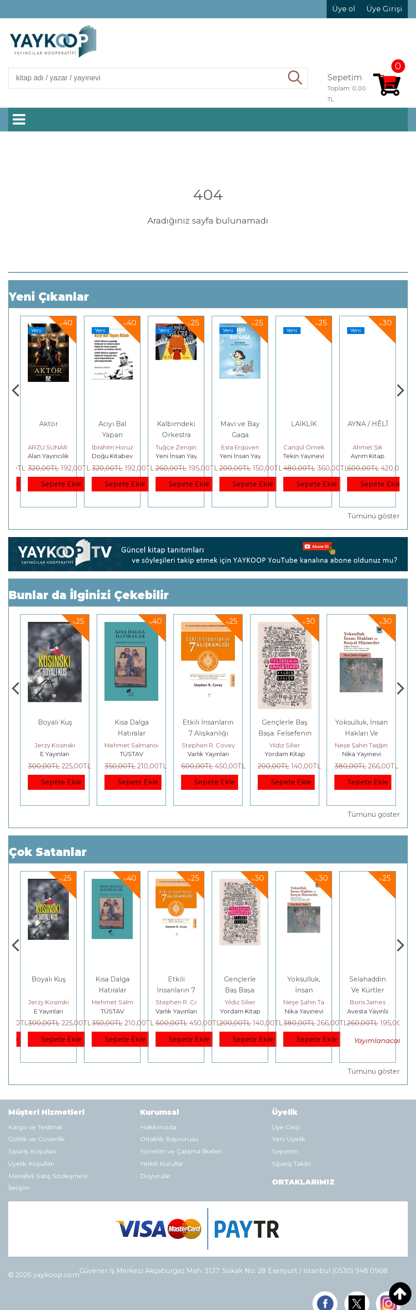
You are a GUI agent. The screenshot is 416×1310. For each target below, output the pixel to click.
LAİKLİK (367, 424)
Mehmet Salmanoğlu (212, 745)
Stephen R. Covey (285, 745)
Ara (295, 78)
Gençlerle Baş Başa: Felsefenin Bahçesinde (361, 733)
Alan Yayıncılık (48, 455)
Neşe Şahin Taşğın (373, 1002)
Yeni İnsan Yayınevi (247, 455)
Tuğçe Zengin (239, 447)
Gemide (48, 424)
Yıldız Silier (361, 745)
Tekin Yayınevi (367, 455)
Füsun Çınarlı (48, 447)
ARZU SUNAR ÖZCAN (124, 447)
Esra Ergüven (304, 447)
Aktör (112, 424)
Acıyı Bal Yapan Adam (176, 435)
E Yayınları (131, 753)
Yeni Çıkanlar (49, 296)
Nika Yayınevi (367, 1011)
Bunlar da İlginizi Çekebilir (89, 595)
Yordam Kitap (361, 753)
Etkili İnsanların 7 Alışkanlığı (240, 990)
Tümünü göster (374, 516)
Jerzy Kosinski (131, 745)
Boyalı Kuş (131, 722)
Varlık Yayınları (285, 753)
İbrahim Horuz (176, 447)
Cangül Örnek (368, 447)
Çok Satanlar (48, 852)
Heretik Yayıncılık (55, 753)
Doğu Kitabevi (177, 455)
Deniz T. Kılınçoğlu (55, 745)
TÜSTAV (208, 753)
